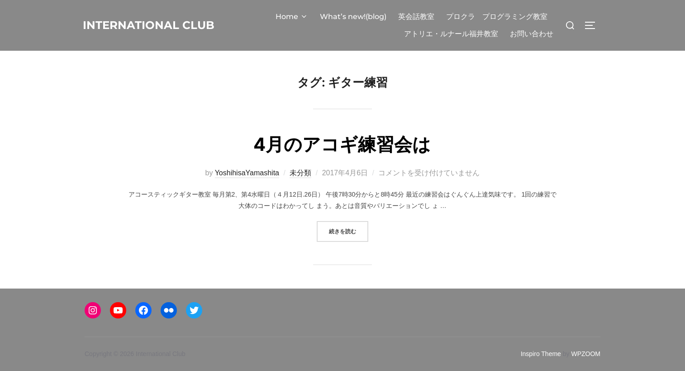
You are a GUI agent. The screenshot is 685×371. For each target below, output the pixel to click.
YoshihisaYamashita (247, 173)
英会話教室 (416, 16)
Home (292, 16)
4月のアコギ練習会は (342, 143)
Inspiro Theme (541, 353)
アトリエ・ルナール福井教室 (451, 33)
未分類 (300, 173)
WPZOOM (585, 353)
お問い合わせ (531, 33)
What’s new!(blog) (353, 16)
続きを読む (348, 230)
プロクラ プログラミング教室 (496, 16)
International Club (149, 25)
